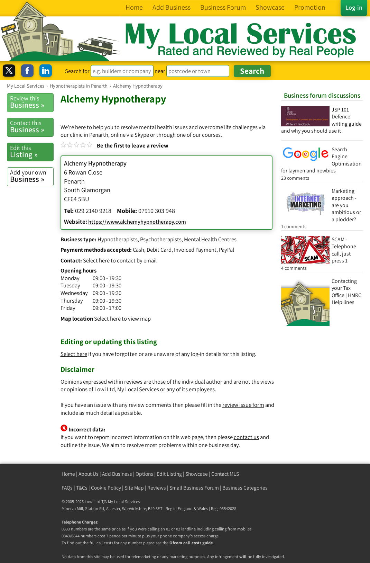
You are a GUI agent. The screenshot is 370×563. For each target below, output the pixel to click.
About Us (88, 474)
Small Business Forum (194, 487)
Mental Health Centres (210, 239)
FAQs (67, 487)
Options (144, 474)
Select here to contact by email (120, 260)
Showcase (196, 474)
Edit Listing (169, 474)
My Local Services (124, 501)
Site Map (134, 487)
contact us (246, 437)
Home (68, 474)
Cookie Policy (106, 487)
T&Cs (81, 487)
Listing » (31, 151)
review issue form (243, 405)
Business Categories (245, 487)
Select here (74, 354)
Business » (31, 102)
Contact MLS (225, 474)
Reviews (156, 487)
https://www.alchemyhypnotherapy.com (137, 221)
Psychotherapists (161, 239)
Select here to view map (122, 318)
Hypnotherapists (118, 239)
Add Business (117, 474)
